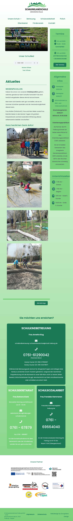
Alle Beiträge (41, 303)
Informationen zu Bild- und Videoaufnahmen (61, 103)
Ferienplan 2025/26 (59, 88)
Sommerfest (59, 47)
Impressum (30, 514)
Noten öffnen (26, 68)
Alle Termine (60, 65)
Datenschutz (42, 514)
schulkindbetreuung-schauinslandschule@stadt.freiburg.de (36, 343)
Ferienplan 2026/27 (59, 94)
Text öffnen (26, 70)
